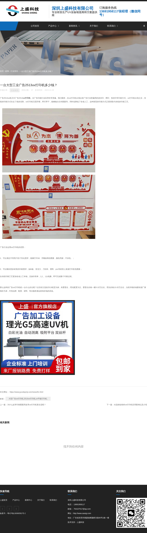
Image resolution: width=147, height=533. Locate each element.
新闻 (7, 71)
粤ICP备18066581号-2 (16, 513)
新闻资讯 (74, 26)
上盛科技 (80, 522)
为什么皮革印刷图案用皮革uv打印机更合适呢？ (26, 405)
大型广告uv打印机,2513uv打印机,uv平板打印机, (28, 399)
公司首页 (35, 26)
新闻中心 (28, 500)
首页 (2, 71)
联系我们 (113, 26)
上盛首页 (3, 500)
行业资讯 (14, 71)
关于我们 (94, 26)
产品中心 (54, 26)
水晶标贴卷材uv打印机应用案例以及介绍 (130, 405)
